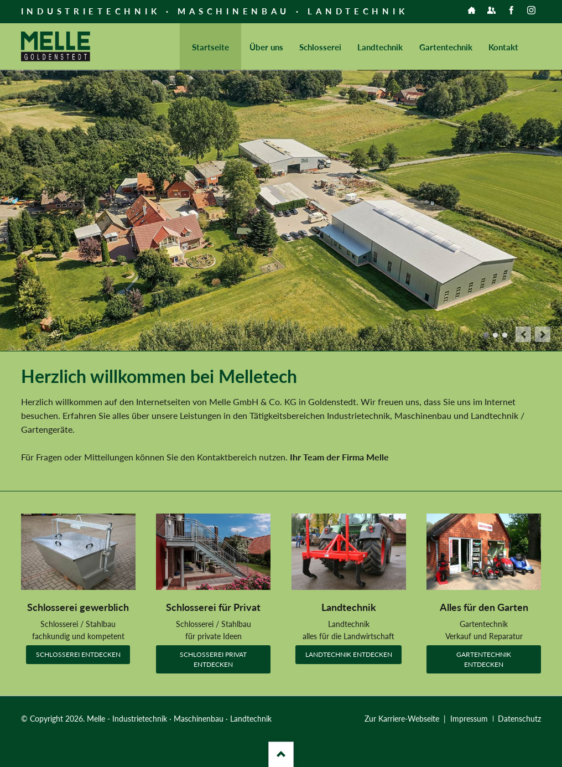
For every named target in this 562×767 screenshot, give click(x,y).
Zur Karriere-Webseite (402, 718)
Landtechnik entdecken (348, 654)
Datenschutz (519, 718)
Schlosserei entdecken (78, 654)
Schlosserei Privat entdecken (213, 659)
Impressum (469, 718)
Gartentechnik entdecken (483, 659)
